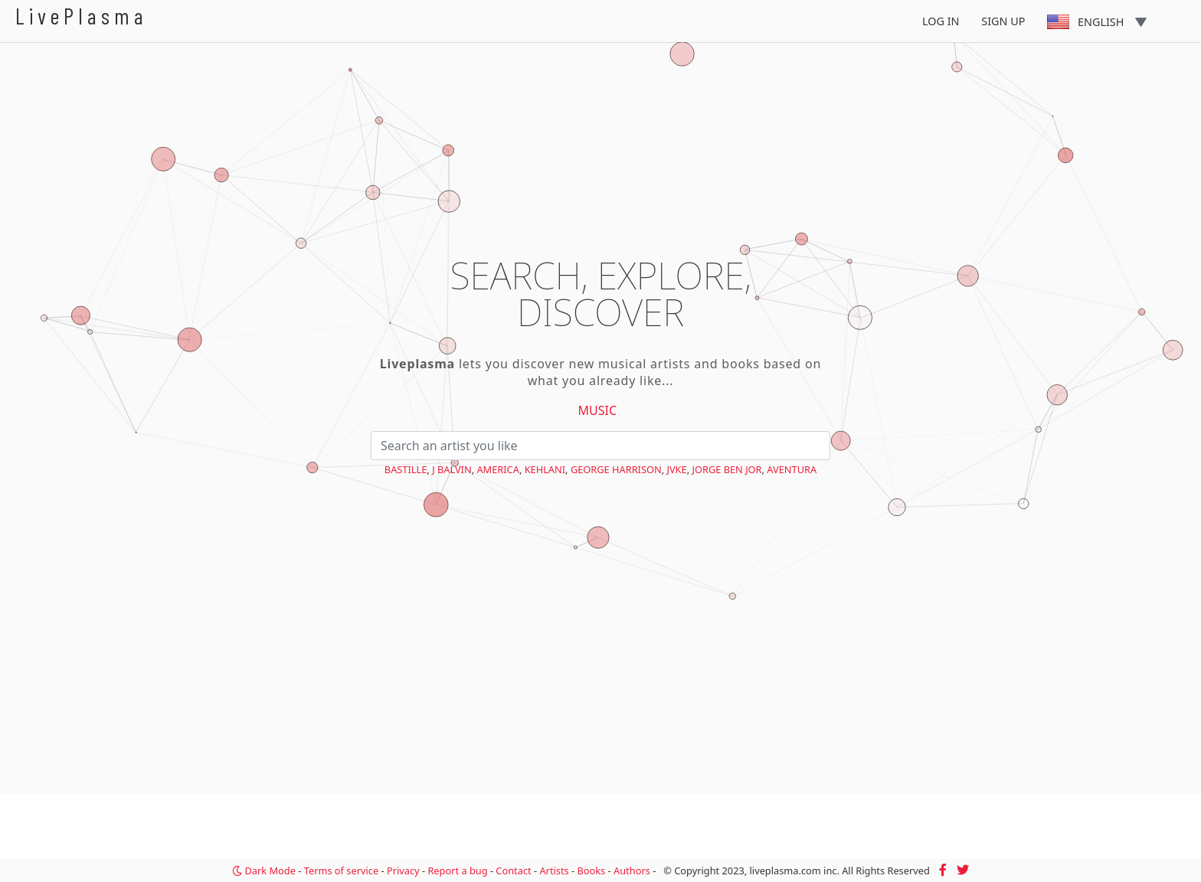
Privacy (403, 870)
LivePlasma (81, 15)
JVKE (676, 469)
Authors (632, 870)
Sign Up (1003, 21)
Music (597, 410)
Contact (513, 870)
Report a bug (457, 870)
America (497, 469)
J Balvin (452, 469)
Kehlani (545, 469)
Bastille (406, 469)
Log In (941, 21)
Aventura (791, 469)
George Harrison (616, 469)
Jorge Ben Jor (726, 469)
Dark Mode (264, 870)
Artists (553, 870)
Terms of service (341, 870)
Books (591, 870)
